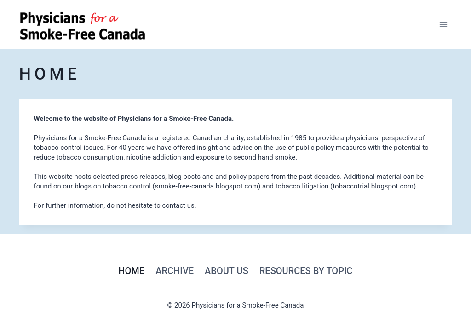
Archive (174, 270)
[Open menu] (443, 24)
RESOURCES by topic (306, 270)
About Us (226, 270)
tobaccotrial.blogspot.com (373, 186)
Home (131, 270)
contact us (178, 205)
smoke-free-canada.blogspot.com (206, 186)
